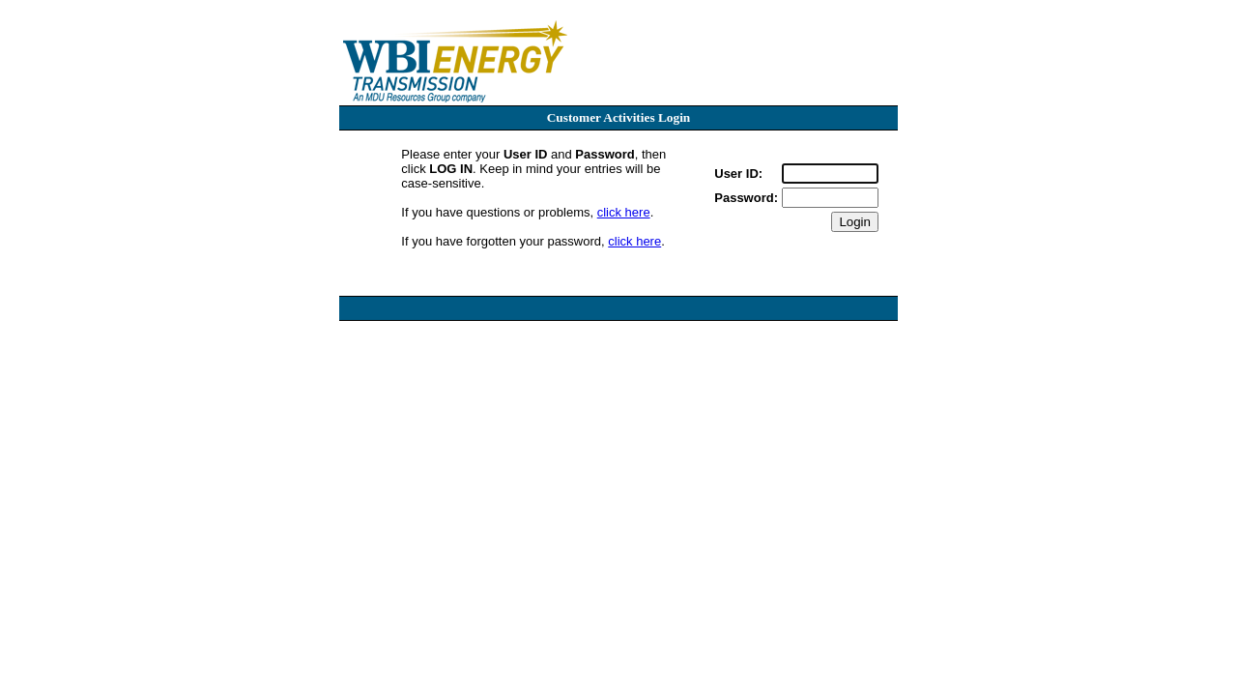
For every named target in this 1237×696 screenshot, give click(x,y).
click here (623, 212)
